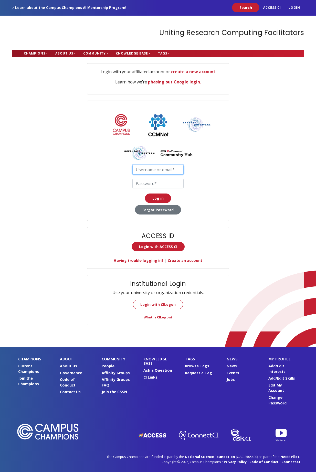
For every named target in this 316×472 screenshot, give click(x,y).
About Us (64, 53)
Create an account (185, 260)
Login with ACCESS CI (158, 246)
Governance (71, 372)
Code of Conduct (264, 461)
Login (294, 7)
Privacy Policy (235, 461)
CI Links (150, 377)
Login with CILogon (158, 304)
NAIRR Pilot (289, 456)
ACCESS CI (272, 7)
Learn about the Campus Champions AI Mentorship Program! (70, 7)
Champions (34, 53)
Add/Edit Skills (281, 378)
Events (233, 372)
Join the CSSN (114, 391)
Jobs (231, 379)
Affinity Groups (116, 372)
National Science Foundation (210, 456)
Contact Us (70, 391)
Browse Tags (197, 365)
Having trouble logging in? (139, 260)
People (108, 365)
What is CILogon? (158, 317)
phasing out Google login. (174, 82)
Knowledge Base (132, 53)
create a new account (193, 71)
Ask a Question (157, 370)
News (232, 365)
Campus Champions (44, 33)
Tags (162, 53)
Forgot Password (158, 209)
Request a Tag (198, 372)
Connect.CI (290, 461)
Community (94, 53)
